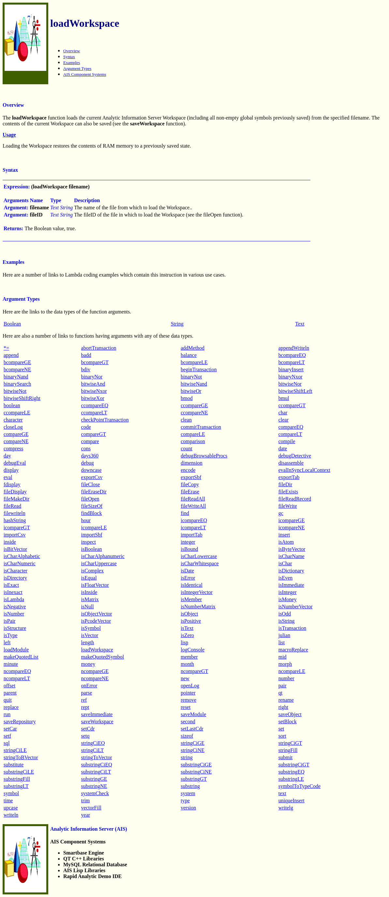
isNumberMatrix (198, 606)
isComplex (92, 570)
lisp (184, 642)
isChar (285, 563)
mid (282, 657)
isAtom (286, 542)
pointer (188, 693)
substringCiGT (293, 764)
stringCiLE (15, 750)
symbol (11, 793)
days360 (89, 455)
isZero (187, 635)
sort (282, 736)
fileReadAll (193, 499)
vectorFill (91, 807)
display (11, 470)
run (7, 714)
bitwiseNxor (94, 391)
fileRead (12, 506)
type (185, 800)
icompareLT (193, 527)
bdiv (85, 369)
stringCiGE (192, 743)
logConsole (192, 649)
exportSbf (191, 477)
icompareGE (291, 520)
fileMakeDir (16, 499)
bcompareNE (17, 369)
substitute (13, 764)
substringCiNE (196, 772)
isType (10, 635)
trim (85, 800)
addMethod (192, 348)
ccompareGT (292, 405)
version (188, 807)
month (187, 664)
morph (285, 664)
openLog (190, 685)
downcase (91, 470)
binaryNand (16, 376)
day (7, 455)
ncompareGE (95, 671)
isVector (89, 635)
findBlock (91, 513)
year (85, 815)
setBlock (287, 721)
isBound (189, 549)
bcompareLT (291, 362)
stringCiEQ (93, 743)
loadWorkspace (97, 649)
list (281, 642)
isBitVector (15, 549)
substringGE (94, 779)
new (185, 678)
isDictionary (291, 570)
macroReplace (293, 649)
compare (90, 441)
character (13, 420)
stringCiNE (192, 750)
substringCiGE (196, 764)
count (186, 448)
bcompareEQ (292, 355)
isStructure (15, 628)
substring (190, 786)
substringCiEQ (96, 764)
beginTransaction (199, 369)
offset (9, 685)
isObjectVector (96, 614)
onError (89, 685)
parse (86, 693)
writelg (285, 807)
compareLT (290, 434)
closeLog (13, 427)
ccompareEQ (95, 405)
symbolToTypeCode (299, 786)
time (8, 800)
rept (85, 707)
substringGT (194, 779)
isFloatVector (95, 585)
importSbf (91, 534)
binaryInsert (291, 369)
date (282, 448)
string (186, 757)
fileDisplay (15, 491)
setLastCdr (192, 728)
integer (188, 542)
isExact (11, 585)
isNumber (14, 614)
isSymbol (91, 628)
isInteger (287, 592)
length (87, 642)
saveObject (290, 714)
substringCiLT (96, 772)
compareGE (16, 434)
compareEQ (290, 427)
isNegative (15, 606)
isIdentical (191, 585)
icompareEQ (194, 520)
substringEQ (291, 772)
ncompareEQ (17, 671)
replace (11, 707)
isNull (87, 606)
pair (282, 685)
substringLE (291, 779)
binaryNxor (290, 376)
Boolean (12, 324)
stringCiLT (92, 750)
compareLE (193, 434)
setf (7, 736)
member (189, 657)
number (286, 678)
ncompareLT (17, 678)
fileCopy (190, 484)
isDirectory (15, 578)
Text (299, 324)
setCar (10, 728)
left (7, 642)
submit (285, 757)
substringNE (94, 786)
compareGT (93, 434)
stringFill (288, 750)
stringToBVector (21, 757)
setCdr (88, 728)
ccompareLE (17, 412)
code (86, 427)
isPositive (191, 621)
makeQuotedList (21, 657)
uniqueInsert (291, 800)
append (11, 355)
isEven (285, 578)
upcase (11, 807)
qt (280, 693)
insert (284, 534)
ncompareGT (194, 671)
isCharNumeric (20, 563)
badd (86, 355)
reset (185, 707)
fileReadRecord (294, 499)
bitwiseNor (290, 384)
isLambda (14, 599)
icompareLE (94, 527)
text (282, 793)
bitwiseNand (194, 384)
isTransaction (292, 628)
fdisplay (12, 484)
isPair (9, 621)
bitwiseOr (191, 391)
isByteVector (292, 549)
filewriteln (14, 513)
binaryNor (92, 376)
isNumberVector (295, 606)
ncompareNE (95, 678)
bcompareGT (95, 362)
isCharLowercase (199, 556)
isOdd (284, 614)
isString (286, 621)
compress (13, 448)
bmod (186, 398)
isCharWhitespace (199, 563)
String (177, 324)
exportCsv (92, 477)
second (188, 721)
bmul (283, 398)
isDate (187, 570)
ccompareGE (194, 405)
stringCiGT (290, 743)
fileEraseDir (94, 491)
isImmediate (291, 585)
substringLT (16, 786)
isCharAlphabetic (22, 556)
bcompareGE (17, 362)
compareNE (16, 441)
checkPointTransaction (105, 420)
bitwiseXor (92, 398)
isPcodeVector (96, 621)
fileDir (285, 484)
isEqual (89, 578)
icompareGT (17, 527)
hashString (15, 520)
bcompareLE (194, 362)
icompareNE (291, 527)
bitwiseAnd (93, 384)
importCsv (15, 534)
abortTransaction (98, 348)
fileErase (190, 491)
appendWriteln (293, 348)
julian (284, 635)
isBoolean (91, 549)
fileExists (288, 491)
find (185, 513)
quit (8, 700)
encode (188, 470)
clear (283, 420)
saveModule (193, 714)
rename (286, 700)
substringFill (17, 779)
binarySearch (17, 384)
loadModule (16, 649)
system (188, 793)
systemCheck (95, 793)
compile (286, 441)
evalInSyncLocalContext (304, 470)
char (283, 412)
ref (84, 700)
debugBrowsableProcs (204, 455)
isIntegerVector (197, 592)
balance (189, 355)
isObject (189, 614)
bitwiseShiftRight (22, 398)
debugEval (15, 463)
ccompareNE (194, 412)
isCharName (291, 556)
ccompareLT (94, 412)
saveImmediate (97, 714)
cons (86, 448)
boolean (12, 405)
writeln (11, 815)
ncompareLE (292, 671)
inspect (88, 542)
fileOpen (90, 499)
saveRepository (20, 721)
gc (280, 513)
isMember (191, 599)
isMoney (287, 599)
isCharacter (15, 570)
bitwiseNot (15, 391)
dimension (191, 463)
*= (6, 348)
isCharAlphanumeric (103, 556)
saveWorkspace (97, 721)
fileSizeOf (92, 506)
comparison (193, 441)
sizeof (187, 736)
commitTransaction (201, 427)
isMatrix (90, 599)
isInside (89, 592)
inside (10, 542)
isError (188, 578)
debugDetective (294, 455)
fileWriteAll (193, 506)
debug (87, 463)
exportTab (289, 477)
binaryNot (191, 376)
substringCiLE (19, 772)
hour (86, 520)
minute (11, 664)
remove (188, 700)
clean (186, 420)
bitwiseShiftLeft (295, 391)
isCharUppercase (99, 563)
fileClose (90, 484)
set (281, 728)
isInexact (13, 592)
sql (7, 743)
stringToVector (96, 757)
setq (85, 736)
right (283, 707)
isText (187, 628)
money (88, 664)
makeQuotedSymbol (102, 657)
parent (10, 693)
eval (8, 477)
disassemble (291, 463)
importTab (191, 534)
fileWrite (287, 506)
